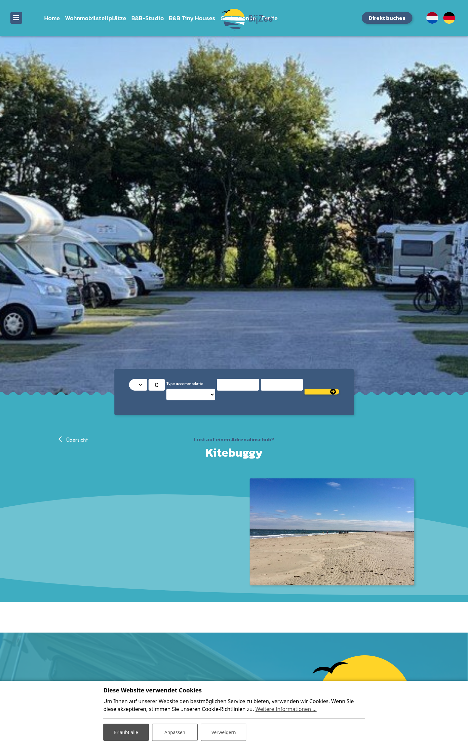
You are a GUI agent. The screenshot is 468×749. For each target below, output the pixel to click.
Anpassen (174, 732)
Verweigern (223, 732)
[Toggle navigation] (16, 18)
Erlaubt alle (126, 732)
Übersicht (76, 439)
